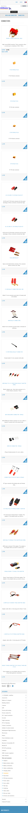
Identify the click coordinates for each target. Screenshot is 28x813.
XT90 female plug (14, 132)
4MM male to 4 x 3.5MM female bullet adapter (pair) (14, 384)
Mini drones (4, 733)
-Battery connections (7, 765)
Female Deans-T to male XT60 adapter (14, 571)
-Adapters (5, 760)
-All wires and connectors (8, 795)
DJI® (3, 708)
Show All (4, 686)
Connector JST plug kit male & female (14, 477)
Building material (6, 702)
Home (17, 2)
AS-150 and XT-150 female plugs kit (14, 226)
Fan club (4, 718)
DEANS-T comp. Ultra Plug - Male (14, 38)
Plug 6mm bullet (14, 258)
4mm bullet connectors (14, 320)
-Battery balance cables (8, 763)
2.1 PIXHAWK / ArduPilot (7, 695)
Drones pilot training (6, 710)
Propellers (4, 740)
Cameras (4, 705)
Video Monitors (5, 755)
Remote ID (4, 745)
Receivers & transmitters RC (8, 743)
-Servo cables (6, 783)
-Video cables (6, 790)
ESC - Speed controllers (7, 715)
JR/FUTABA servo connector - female (14, 414)
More (24, 52)
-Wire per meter (6, 793)
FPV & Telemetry (6, 723)
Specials (4, 799)
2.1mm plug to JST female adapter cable (14, 634)
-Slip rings (5, 785)
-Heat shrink (5, 775)
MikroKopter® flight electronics (9, 730)
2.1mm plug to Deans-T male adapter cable (14, 602)
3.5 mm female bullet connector (14, 352)
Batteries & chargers (6, 700)
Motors (3, 735)
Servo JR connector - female (14, 446)
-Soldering (5, 788)
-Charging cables (7, 770)
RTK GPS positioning (6, 748)
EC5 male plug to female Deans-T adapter (14, 508)
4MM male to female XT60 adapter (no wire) (14, 540)
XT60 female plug (14, 69)
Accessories (4, 697)
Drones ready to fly (6, 713)
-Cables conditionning (8, 768)
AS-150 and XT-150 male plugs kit (14, 195)
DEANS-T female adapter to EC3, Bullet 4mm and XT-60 (14, 666)
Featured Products (6, 801)
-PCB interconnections (8, 778)
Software (4, 750)
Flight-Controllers (6, 720)
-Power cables (6, 780)
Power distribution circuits (7, 738)
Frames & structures (6, 725)
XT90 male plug (14, 163)
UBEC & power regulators (8, 753)
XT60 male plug (14, 101)
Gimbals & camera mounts (8, 728)
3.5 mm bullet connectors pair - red (14, 289)
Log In (21, 2)
